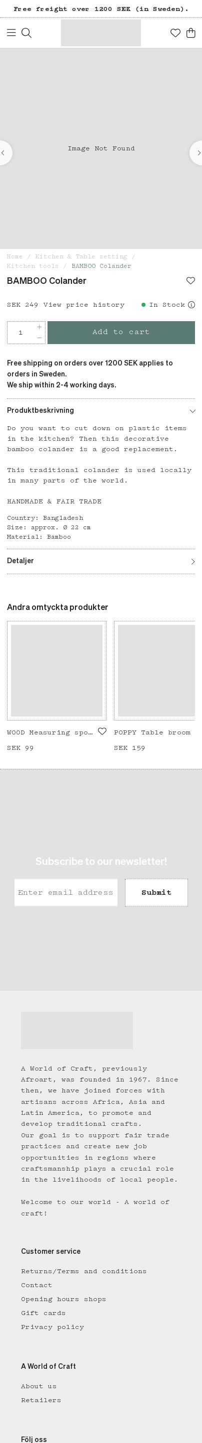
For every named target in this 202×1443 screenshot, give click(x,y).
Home (15, 256)
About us (39, 1386)
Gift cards (43, 1313)
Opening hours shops (63, 1299)
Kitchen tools (33, 266)
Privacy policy (52, 1326)
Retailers (41, 1400)
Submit (157, 892)
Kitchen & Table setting (82, 256)
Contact (36, 1285)
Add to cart (121, 332)
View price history (84, 304)
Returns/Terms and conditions (84, 1271)
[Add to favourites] (190, 281)
